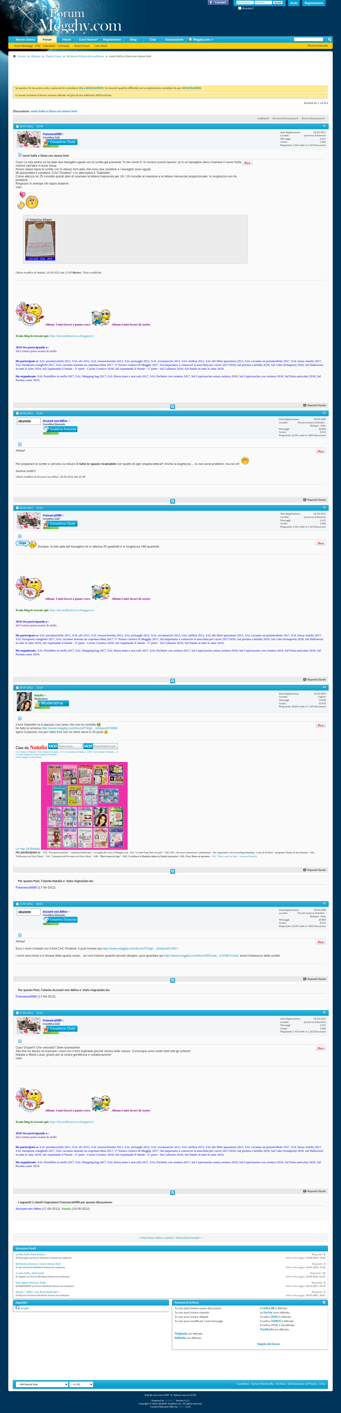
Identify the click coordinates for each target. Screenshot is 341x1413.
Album (66, 39)
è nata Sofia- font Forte (30, 1273)
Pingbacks (181, 1333)
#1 (324, 126)
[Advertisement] (99, 69)
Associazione (174, 39)
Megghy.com (199, 40)
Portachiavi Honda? (188, 1237)
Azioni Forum (82, 45)
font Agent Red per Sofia (31, 1282)
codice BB (268, 1308)
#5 (324, 903)
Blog (133, 39)
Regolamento (112, 39)
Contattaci (243, 1383)
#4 (324, 687)
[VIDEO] (276, 1321)
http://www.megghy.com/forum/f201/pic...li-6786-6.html (201, 955)
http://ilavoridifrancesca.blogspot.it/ (72, 336)
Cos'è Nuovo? (88, 39)
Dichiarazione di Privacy (302, 1383)
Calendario (49, 45)
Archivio (281, 1383)
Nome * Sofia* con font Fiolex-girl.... (38, 1292)
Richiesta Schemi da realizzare (85, 56)
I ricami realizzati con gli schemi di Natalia (36, 754)
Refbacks (180, 1338)
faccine (268, 1312)
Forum (47, 39)
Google (24, 1308)
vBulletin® (170, 1400)
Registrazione (314, 3)
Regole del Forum (269, 1344)
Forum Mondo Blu (262, 1383)
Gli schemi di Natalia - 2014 (78, 752)
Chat (153, 39)
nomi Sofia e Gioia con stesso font (54, 111)
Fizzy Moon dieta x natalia (157, 1237)
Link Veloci (101, 45)
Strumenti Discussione (284, 118)
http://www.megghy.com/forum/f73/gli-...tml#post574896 (79, 728)
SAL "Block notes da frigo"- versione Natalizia (234, 856)
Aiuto (294, 3)
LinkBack (262, 118)
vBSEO (181, 1406)
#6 (324, 1012)
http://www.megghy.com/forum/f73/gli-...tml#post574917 (140, 948)
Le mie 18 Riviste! (28, 849)
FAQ (37, 45)
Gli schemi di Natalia (26, 752)
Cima (322, 1383)
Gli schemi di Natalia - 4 (105, 752)
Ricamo (35, 56)
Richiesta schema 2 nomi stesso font (38, 1264)
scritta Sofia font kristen (30, 1254)
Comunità (63, 45)
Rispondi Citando (315, 405)
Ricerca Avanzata (318, 45)
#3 (324, 507)
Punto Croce (53, 56)
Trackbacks (267, 1329)
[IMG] (274, 1316)
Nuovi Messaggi (23, 45)
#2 (324, 413)
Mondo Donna (25, 39)
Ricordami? (246, 8)
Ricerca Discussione (312, 118)
